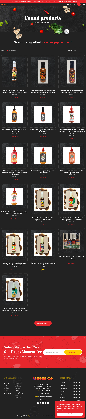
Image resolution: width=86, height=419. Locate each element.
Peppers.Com (32, 416)
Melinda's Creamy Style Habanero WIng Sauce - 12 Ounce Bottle (14, 213)
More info (60, 410)
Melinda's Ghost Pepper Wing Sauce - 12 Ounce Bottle (43, 172)
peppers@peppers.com (45, 396)
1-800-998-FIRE (45, 391)
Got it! (70, 414)
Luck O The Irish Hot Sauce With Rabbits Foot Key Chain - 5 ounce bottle (14, 309)
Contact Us (18, 383)
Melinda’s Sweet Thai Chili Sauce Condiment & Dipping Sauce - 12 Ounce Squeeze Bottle (14, 172)
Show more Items (43, 323)
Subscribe (73, 352)
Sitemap (8, 394)
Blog (7, 388)
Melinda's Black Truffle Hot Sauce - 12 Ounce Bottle (14, 130)
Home (37, 22)
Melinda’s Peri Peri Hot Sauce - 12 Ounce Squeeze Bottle (71, 172)
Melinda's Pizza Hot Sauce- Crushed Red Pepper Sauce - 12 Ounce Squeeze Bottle (72, 131)
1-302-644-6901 (44, 394)
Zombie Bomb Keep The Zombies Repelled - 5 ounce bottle (43, 219)
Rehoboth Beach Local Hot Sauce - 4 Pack (71, 257)
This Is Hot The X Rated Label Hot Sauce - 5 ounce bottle (14, 264)
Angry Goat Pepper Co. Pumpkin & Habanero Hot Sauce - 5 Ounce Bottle (14, 91)
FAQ (7, 391)
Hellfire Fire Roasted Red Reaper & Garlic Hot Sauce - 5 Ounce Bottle (71, 91)
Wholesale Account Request (18, 388)
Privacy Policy (19, 393)
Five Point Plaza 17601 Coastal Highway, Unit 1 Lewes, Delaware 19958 (43, 386)
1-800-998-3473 (46, 1)
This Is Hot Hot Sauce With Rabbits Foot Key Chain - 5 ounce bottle (71, 219)
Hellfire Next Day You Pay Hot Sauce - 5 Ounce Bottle (43, 130)
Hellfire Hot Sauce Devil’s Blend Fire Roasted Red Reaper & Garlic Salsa (43, 91)
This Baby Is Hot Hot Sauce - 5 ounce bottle (42, 264)
